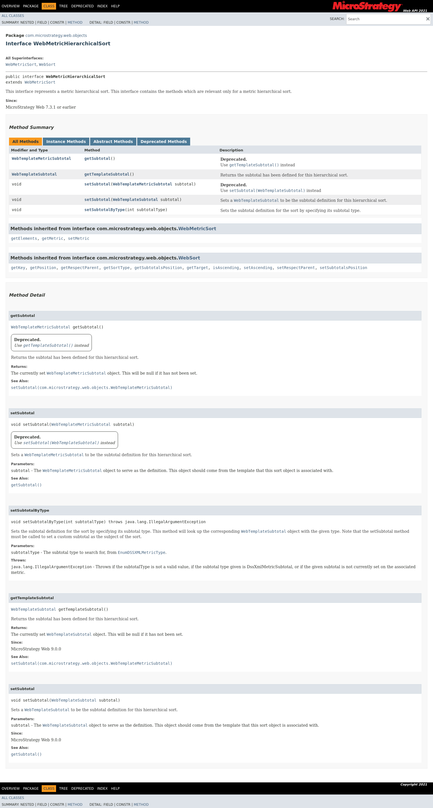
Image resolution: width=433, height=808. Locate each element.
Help (115, 6)
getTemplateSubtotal (107, 174)
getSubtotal (98, 158)
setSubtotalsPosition (343, 267)
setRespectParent (296, 267)
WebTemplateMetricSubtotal (41, 158)
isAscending (226, 267)
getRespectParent (80, 267)
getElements (24, 238)
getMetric (52, 238)
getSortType (117, 267)
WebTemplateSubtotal (34, 174)
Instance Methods (66, 141)
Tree (63, 6)
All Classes (13, 16)
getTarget (197, 267)
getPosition (43, 267)
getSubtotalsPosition (158, 267)
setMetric (78, 238)
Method (75, 22)
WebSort (47, 64)
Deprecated (82, 6)
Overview (11, 6)
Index (102, 6)
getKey (18, 267)
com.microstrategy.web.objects (56, 35)
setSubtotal (98, 184)
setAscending (258, 267)
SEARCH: (337, 19)
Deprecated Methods (164, 141)
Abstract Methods (113, 141)
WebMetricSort (21, 64)
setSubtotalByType (105, 209)
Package (31, 6)
